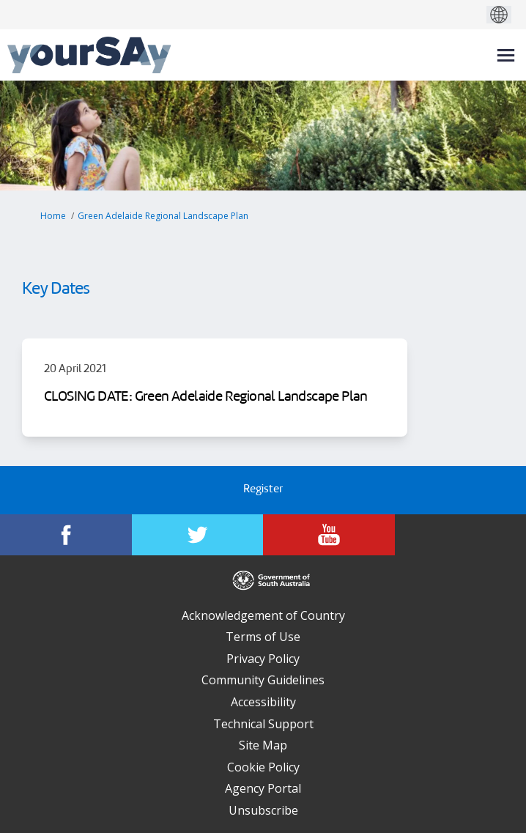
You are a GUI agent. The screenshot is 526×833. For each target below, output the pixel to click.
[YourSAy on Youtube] (329, 534)
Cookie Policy (263, 767)
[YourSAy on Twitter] (198, 534)
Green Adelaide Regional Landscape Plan (163, 216)
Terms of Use (263, 637)
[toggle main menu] (506, 55)
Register (263, 489)
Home (53, 216)
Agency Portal (263, 788)
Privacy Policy (263, 659)
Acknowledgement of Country (263, 615)
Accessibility (263, 702)
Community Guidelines (263, 680)
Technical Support (263, 724)
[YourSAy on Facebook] (66, 534)
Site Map (263, 745)
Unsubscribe (263, 810)
